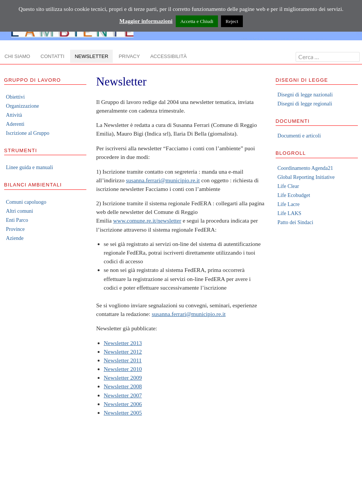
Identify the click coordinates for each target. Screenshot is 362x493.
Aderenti (15, 124)
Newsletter (91, 56)
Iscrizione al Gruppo (27, 133)
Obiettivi (15, 97)
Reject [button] (231, 21)
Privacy (129, 56)
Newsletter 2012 (123, 351)
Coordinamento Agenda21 (305, 168)
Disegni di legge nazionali (305, 95)
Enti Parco (17, 220)
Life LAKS (289, 213)
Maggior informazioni (145, 21)
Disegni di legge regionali (305, 104)
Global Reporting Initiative (306, 177)
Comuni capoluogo (26, 202)
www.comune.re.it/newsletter (147, 220)
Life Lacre (289, 204)
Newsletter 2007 (123, 395)
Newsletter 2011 (123, 360)
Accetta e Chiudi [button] (196, 21)
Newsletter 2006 (123, 404)
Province (15, 229)
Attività (14, 115)
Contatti (52, 56)
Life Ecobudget (294, 195)
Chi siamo (17, 56)
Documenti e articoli (299, 136)
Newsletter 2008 (123, 386)
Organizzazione (22, 106)
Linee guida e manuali (29, 167)
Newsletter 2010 (123, 369)
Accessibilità (168, 56)
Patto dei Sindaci (295, 222)
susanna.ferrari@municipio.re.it (163, 180)
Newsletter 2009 (123, 377)
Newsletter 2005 (123, 412)
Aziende (15, 238)
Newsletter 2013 (123, 343)
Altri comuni (19, 211)
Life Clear (288, 186)
